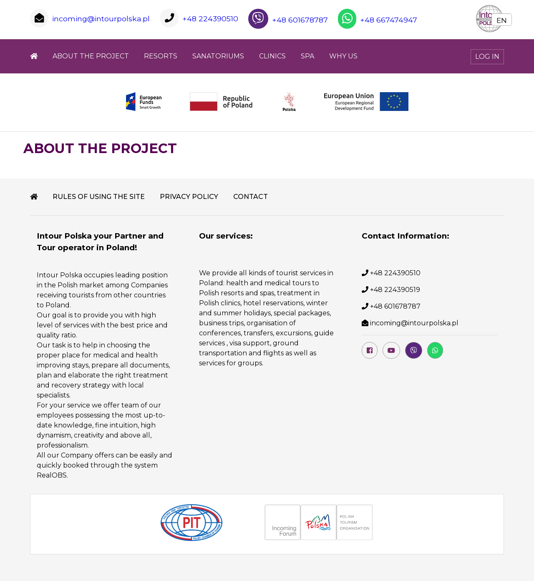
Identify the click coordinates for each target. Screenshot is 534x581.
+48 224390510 (210, 18)
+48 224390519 (395, 290)
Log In (487, 56)
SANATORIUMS (218, 56)
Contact (250, 197)
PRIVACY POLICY (189, 197)
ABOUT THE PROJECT (91, 56)
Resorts (160, 56)
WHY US (343, 56)
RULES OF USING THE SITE (99, 197)
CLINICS (272, 56)
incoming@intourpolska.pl (101, 18)
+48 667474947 (377, 19)
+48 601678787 (288, 19)
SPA (307, 56)
